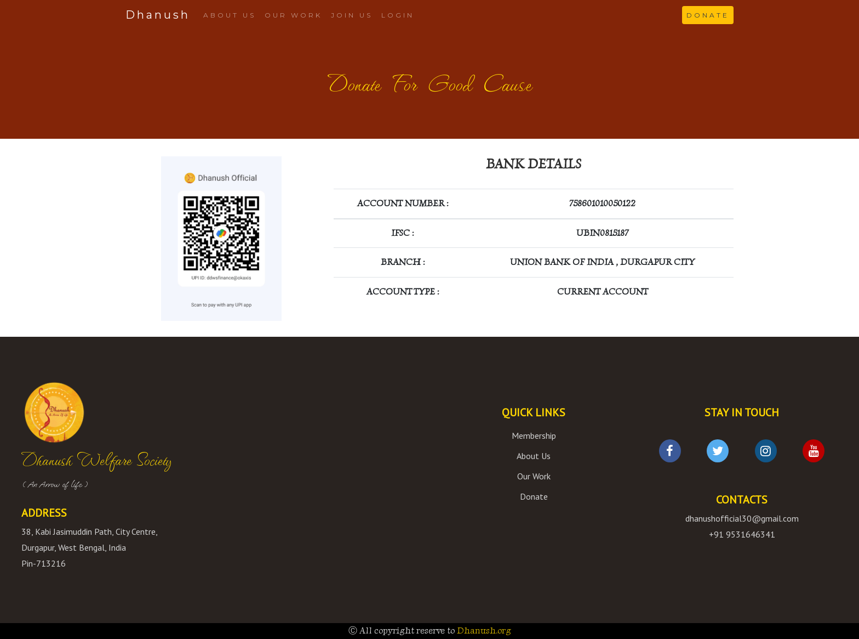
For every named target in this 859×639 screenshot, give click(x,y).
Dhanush (157, 14)
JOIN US (352, 15)
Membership (534, 435)
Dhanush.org (484, 630)
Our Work (534, 476)
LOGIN (397, 15)
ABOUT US (229, 15)
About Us (534, 455)
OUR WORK (293, 15)
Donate (534, 496)
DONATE (707, 15)
